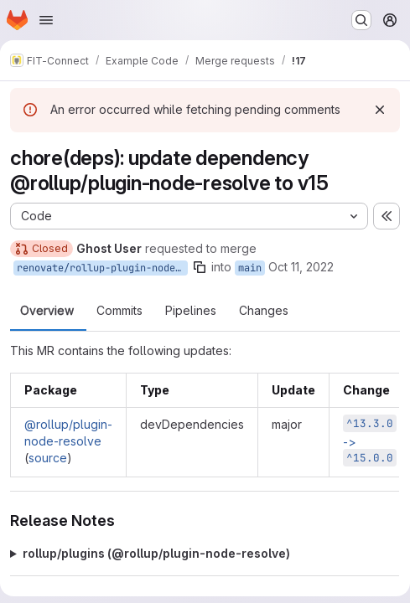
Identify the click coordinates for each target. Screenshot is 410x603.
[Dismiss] (380, 110)
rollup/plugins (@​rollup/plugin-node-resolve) (156, 553)
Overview (47, 310)
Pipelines (190, 310)
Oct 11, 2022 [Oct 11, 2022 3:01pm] (301, 267)
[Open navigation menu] (46, 20)
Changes (263, 310)
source (48, 458)
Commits (119, 310)
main (250, 268)
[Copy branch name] (199, 267)
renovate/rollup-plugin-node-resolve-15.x (102, 268)
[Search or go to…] (361, 20)
